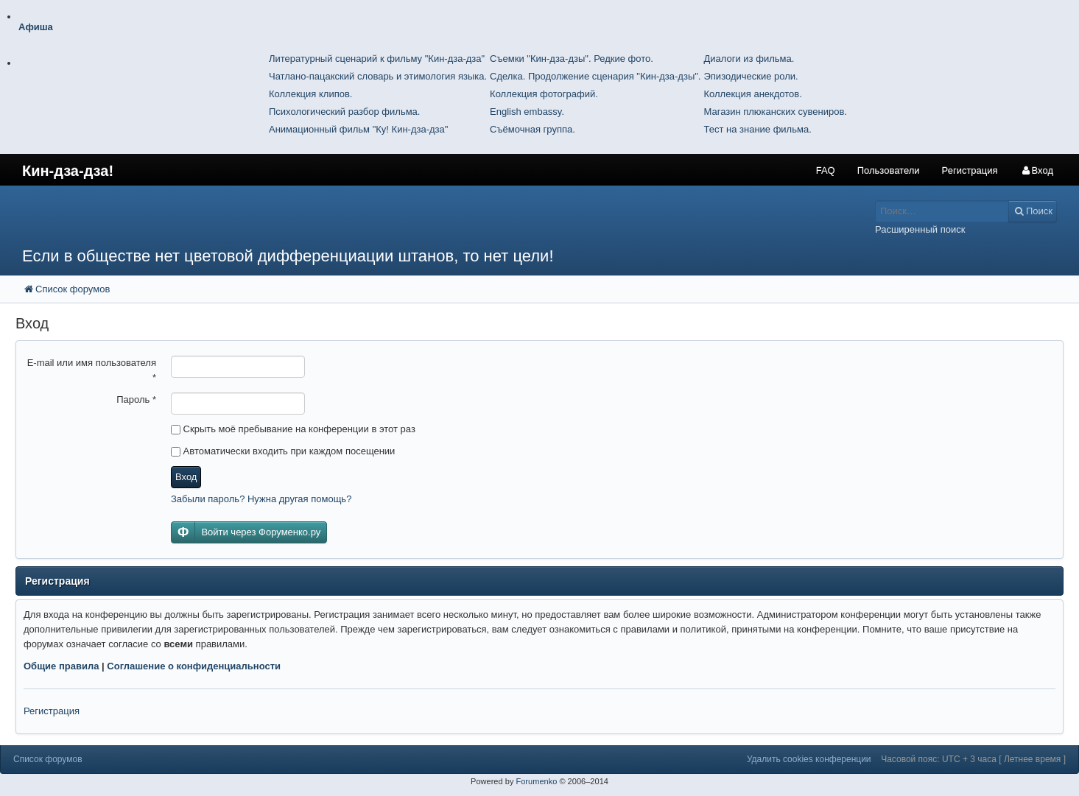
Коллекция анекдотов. (752, 93)
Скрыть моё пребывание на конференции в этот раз (293, 428)
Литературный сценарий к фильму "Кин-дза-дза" (377, 58)
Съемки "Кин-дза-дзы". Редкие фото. (571, 58)
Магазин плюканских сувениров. (775, 111)
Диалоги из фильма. (748, 58)
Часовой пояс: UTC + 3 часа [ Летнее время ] (973, 759)
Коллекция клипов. (310, 93)
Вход (186, 476)
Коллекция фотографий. (544, 93)
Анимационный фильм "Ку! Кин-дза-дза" (358, 129)
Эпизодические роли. (750, 76)
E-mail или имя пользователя (91, 370)
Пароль (136, 399)
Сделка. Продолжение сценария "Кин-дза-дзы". (595, 76)
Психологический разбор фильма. (344, 111)
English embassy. (527, 111)
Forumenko (536, 781)
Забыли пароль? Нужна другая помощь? (261, 498)
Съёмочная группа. (532, 129)
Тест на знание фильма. (757, 129)
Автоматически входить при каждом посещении (283, 451)
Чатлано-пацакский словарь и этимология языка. (378, 76)
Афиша (35, 26)
